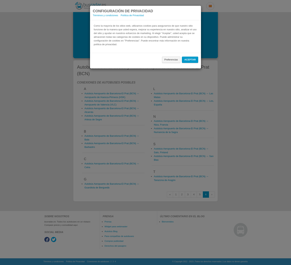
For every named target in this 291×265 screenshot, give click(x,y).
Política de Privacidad (132, 15)
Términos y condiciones (105, 15)
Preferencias (171, 59)
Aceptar (190, 59)
